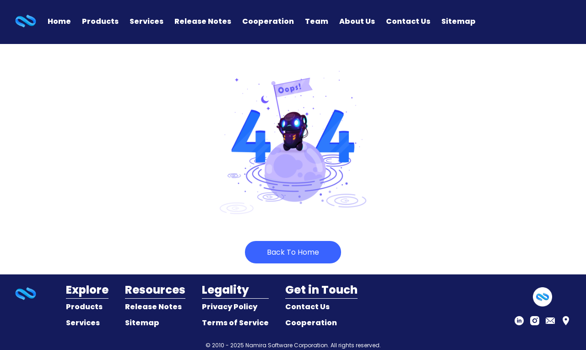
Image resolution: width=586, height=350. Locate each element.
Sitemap (458, 21)
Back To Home (293, 252)
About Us (357, 21)
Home (59, 21)
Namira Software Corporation (286, 345)
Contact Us (408, 21)
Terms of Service (235, 322)
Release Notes (202, 21)
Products (100, 21)
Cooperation (268, 21)
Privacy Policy (229, 306)
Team (316, 21)
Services (146, 21)
